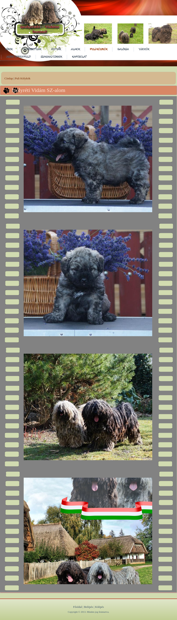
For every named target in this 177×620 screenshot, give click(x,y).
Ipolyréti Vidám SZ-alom (38, 90)
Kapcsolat (79, 56)
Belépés (88, 607)
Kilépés (99, 607)
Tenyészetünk (31, 49)
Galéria (123, 49)
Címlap (8, 78)
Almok (75, 49)
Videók (144, 49)
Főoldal (77, 607)
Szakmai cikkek (51, 56)
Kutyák (56, 49)
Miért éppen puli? (18, 56)
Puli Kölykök (98, 49)
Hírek (8, 49)
